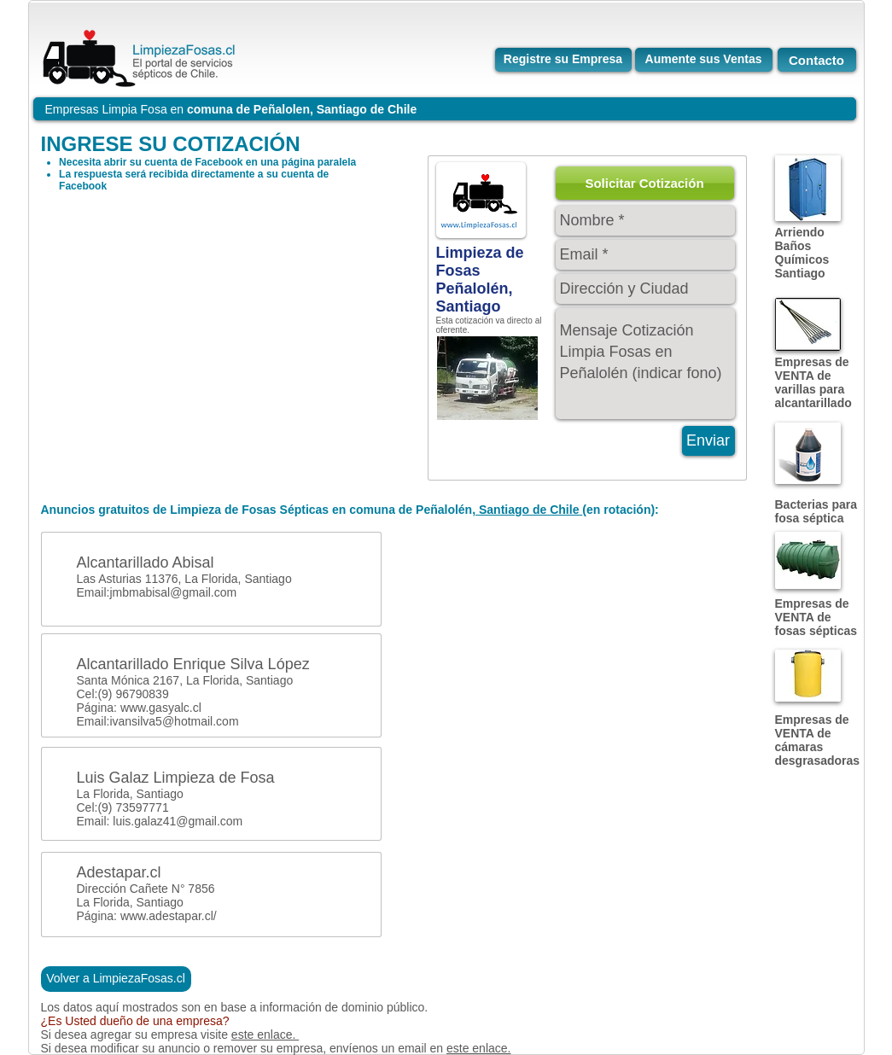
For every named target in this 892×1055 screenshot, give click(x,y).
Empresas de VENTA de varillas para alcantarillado (813, 382)
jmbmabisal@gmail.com (172, 592)
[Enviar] (708, 441)
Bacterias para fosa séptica (816, 511)
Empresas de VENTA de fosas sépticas (816, 617)
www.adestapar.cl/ (168, 916)
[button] (645, 183)
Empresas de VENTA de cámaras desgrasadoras (817, 740)
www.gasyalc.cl (160, 707)
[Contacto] (817, 60)
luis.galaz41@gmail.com (177, 821)
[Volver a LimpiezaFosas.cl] (116, 979)
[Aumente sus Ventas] (703, 60)
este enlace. (265, 1034)
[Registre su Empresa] (563, 60)
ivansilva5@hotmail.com (173, 721)
